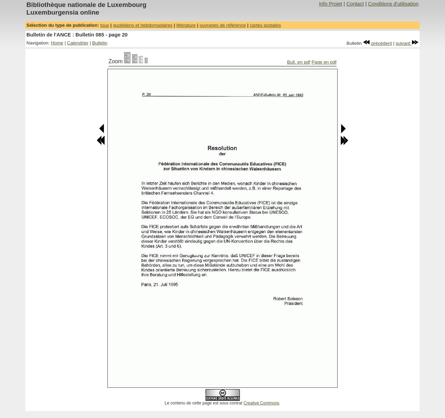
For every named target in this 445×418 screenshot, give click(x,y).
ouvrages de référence (223, 25)
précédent (377, 43)
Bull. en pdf (298, 62)
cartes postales (265, 25)
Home (57, 43)
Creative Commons (261, 403)
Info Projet (330, 4)
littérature (186, 25)
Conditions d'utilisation (393, 4)
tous (104, 25)
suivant (407, 43)
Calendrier (78, 43)
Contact (355, 4)
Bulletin (99, 43)
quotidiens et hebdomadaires (142, 25)
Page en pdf (324, 62)
